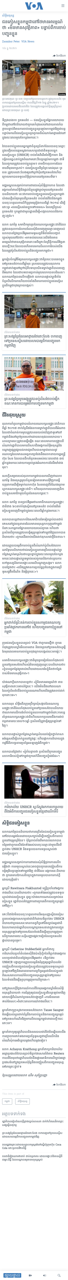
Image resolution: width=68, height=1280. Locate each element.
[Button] (59, 56)
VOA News (27, 42)
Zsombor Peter (11, 42)
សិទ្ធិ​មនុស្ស (8, 16)
